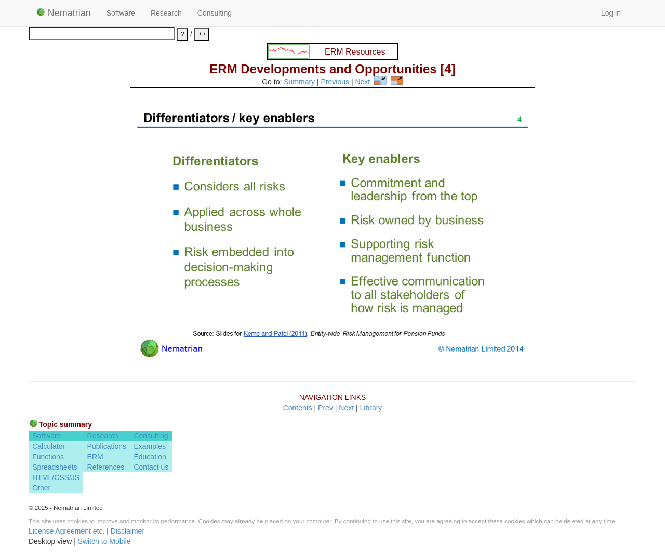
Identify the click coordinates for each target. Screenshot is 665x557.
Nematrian (63, 13)
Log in (611, 13)
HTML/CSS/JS (55, 477)
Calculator (48, 446)
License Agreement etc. (66, 531)
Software (121, 13)
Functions (48, 456)
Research (166, 13)
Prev (325, 408)
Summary (299, 82)
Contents (297, 408)
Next (362, 82)
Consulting (214, 13)
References (106, 467)
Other (41, 488)
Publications (107, 446)
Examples (149, 446)
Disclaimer (127, 531)
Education (150, 456)
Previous (335, 82)
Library (371, 408)
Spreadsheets (54, 467)
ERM (95, 456)
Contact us (151, 467)
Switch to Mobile (104, 541)
